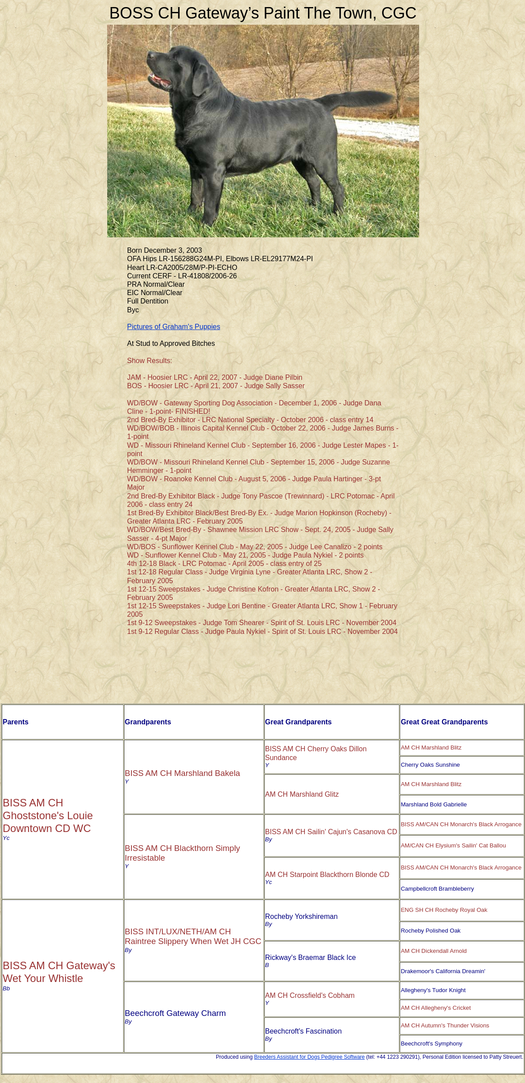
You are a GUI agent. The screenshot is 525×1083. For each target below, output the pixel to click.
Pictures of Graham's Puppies (173, 326)
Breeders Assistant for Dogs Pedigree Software (309, 1057)
